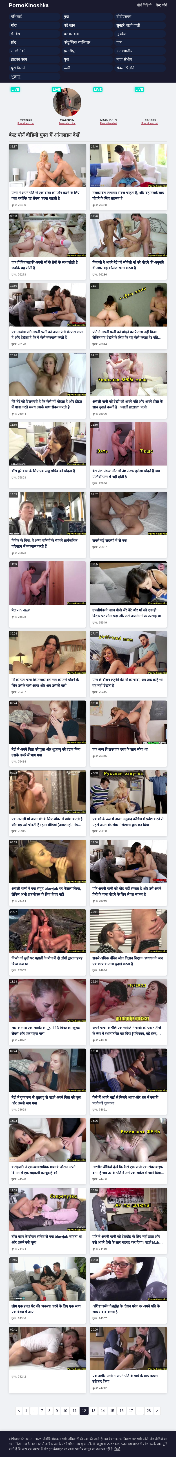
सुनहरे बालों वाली (128, 25)
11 (75, 1411)
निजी (117, 1449)
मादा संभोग (124, 59)
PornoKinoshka (29, 5)
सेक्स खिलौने (125, 68)
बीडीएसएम (123, 17)
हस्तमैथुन (70, 51)
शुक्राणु (15, 77)
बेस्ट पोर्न (161, 5)
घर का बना (71, 34)
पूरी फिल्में (18, 68)
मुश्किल (121, 34)
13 (93, 1411)
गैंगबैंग (15, 34)
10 (65, 1411)
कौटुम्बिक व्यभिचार (77, 42)
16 (122, 1411)
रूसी (67, 68)
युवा (66, 59)
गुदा (66, 17)
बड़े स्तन (69, 25)
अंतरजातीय (124, 51)
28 (149, 1411)
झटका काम (19, 59)
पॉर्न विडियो (144, 5)
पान (119, 42)
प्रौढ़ (13, 42)
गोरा (14, 25)
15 (112, 1411)
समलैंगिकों (18, 51)
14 (103, 1411)
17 (131, 1411)
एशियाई (16, 17)
